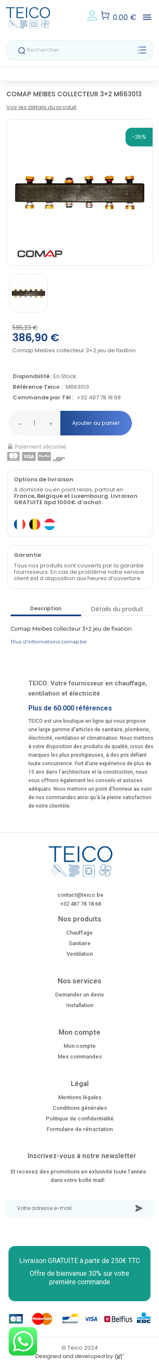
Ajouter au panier (96, 423)
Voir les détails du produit (41, 107)
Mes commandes (80, 1056)
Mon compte (80, 1046)
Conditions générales (80, 1108)
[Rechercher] (79, 50)
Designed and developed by (79, 1356)
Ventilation (80, 954)
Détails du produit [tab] (117, 609)
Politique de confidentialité (80, 1118)
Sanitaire (80, 943)
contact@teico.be (80, 895)
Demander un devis (79, 994)
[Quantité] (34, 423)
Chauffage (79, 932)
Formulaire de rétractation (80, 1129)
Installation (79, 1005)
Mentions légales (79, 1097)
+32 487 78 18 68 (99, 398)
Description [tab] (45, 608)
